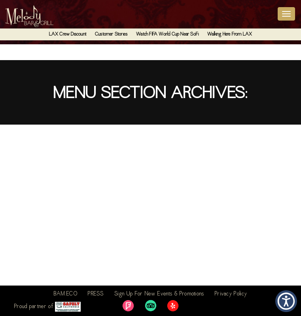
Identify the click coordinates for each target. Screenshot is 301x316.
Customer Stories (111, 34)
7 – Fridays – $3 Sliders (37, 142)
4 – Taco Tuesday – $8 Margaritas (56, 264)
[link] (128, 305)
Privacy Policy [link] (231, 294)
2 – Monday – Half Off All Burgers (54, 203)
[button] (286, 301)
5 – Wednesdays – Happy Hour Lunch (59, 233)
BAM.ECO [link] (66, 294)
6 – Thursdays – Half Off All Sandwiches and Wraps (84, 172)
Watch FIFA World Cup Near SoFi (167, 34)
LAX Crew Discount (67, 34)
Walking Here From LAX (229, 34)
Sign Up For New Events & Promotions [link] (159, 294)
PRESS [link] (96, 294)
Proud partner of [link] (47, 307)
